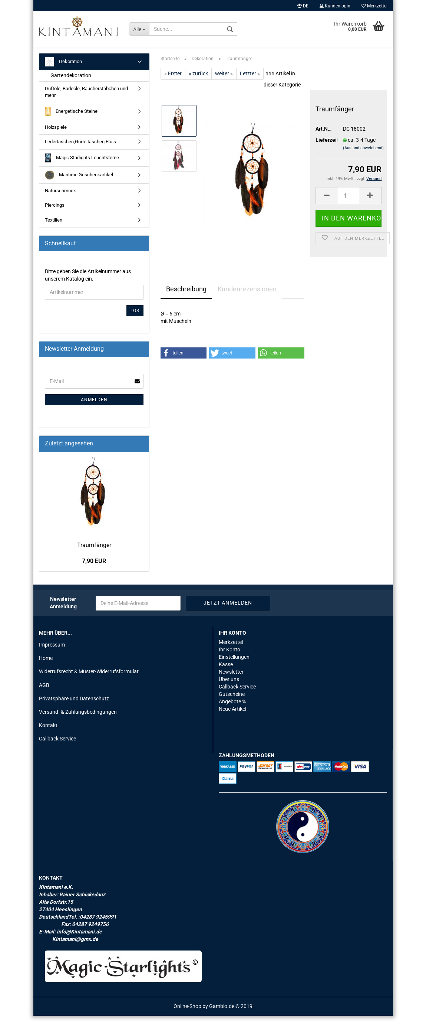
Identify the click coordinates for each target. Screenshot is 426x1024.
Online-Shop (187, 1014)
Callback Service (57, 747)
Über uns (229, 687)
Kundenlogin (335, 6)
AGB (44, 693)
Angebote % (232, 710)
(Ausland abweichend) (363, 156)
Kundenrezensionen (247, 297)
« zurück (198, 82)
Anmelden (94, 407)
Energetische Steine (71, 119)
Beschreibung (186, 297)
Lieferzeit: (324, 148)
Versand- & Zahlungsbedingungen (78, 720)
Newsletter (231, 680)
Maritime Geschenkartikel (79, 183)
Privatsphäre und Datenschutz (74, 707)
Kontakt (48, 733)
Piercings (55, 213)
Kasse (226, 672)
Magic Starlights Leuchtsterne (82, 166)
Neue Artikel (232, 717)
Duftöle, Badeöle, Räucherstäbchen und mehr (86, 100)
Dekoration (63, 70)
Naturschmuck (60, 199)
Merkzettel (374, 6)
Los (135, 318)
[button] (184, 361)
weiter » (224, 82)
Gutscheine (232, 702)
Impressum (52, 653)
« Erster (173, 82)
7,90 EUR (94, 569)
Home (46, 666)
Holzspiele (56, 135)
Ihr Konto (229, 658)
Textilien (53, 228)
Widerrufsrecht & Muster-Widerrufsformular (89, 680)
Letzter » (250, 82)
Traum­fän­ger (94, 553)
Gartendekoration (70, 83)
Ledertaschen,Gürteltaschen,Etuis (80, 150)
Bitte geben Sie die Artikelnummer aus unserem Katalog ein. (88, 283)
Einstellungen (234, 665)
